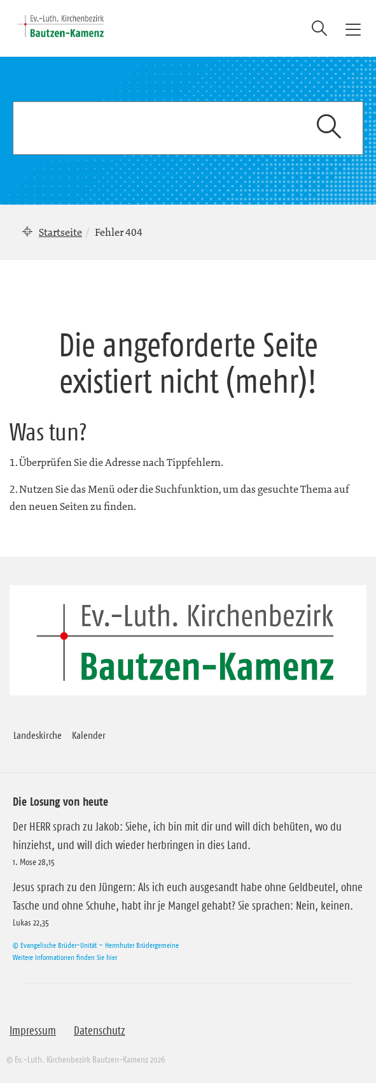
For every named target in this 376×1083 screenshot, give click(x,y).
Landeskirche (37, 735)
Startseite (60, 232)
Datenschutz (99, 1031)
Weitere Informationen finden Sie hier (65, 957)
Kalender (89, 735)
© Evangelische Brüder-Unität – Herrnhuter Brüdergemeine (96, 945)
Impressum (33, 1031)
